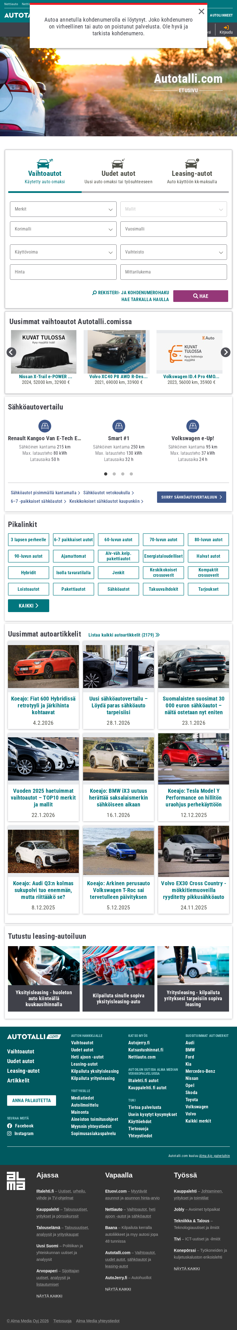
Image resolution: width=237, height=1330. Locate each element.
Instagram (24, 1133)
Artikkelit (18, 1080)
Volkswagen (197, 1106)
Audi (190, 1042)
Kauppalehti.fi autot (147, 1087)
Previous (11, 352)
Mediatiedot (82, 1098)
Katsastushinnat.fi (145, 1050)
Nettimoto (29, 4)
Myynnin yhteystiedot (91, 1126)
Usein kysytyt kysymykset (152, 1114)
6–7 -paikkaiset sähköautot (38, 501)
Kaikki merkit (198, 1121)
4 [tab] (131, 474)
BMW (190, 1050)
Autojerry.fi (139, 1042)
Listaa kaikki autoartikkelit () (123, 635)
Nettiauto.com (142, 1057)
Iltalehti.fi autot (143, 1080)
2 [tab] (114, 474)
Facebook (24, 1126)
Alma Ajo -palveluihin (214, 1156)
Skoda (191, 1092)
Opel (190, 1085)
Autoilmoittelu (84, 1105)
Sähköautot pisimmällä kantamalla (45, 492)
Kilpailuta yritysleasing (93, 1078)
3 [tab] (122, 474)
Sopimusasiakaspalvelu (93, 1133)
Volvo (191, 1114)
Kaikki (28, 606)
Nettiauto (11, 4)
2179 (147, 635)
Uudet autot (20, 1061)
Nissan (192, 1078)
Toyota (192, 1099)
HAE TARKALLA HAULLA (145, 299)
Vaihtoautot (20, 1051)
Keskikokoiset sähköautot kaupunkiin (106, 501)
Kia (189, 1064)
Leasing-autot (23, 1070)
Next (225, 352)
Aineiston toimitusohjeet (94, 1119)
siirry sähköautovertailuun (191, 497)
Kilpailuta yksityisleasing (95, 1071)
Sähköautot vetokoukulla (108, 492)
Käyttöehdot (139, 1121)
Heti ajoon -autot (87, 1057)
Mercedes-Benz (200, 1071)
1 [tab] (105, 474)
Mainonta (80, 1112)
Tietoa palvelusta (145, 1107)
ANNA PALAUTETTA (31, 1100)
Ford (190, 1057)
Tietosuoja (138, 1128)
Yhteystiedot (140, 1135)
